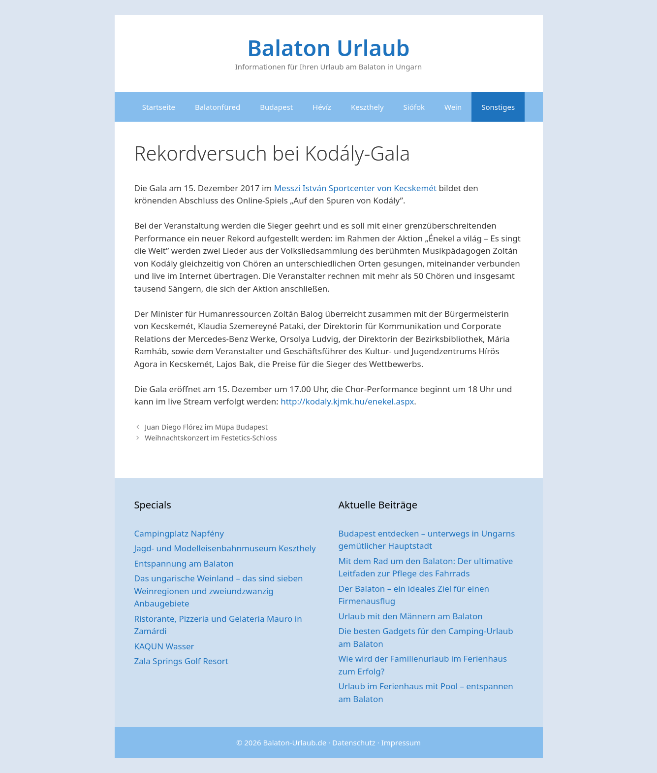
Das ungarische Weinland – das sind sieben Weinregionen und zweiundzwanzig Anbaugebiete (218, 590)
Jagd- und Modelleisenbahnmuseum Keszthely (225, 548)
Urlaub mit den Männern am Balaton (411, 616)
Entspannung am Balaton (184, 563)
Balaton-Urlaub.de (295, 742)
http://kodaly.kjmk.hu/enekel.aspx (347, 401)
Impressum (401, 742)
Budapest (276, 107)
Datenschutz (353, 742)
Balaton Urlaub (328, 48)
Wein (453, 107)
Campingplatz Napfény (179, 533)
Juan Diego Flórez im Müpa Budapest (206, 427)
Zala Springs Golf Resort (181, 661)
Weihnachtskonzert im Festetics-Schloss (211, 437)
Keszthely (367, 107)
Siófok (414, 107)
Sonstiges (498, 107)
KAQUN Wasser (164, 646)
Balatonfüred (217, 107)
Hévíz (322, 107)
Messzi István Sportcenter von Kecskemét (355, 188)
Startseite (158, 107)
